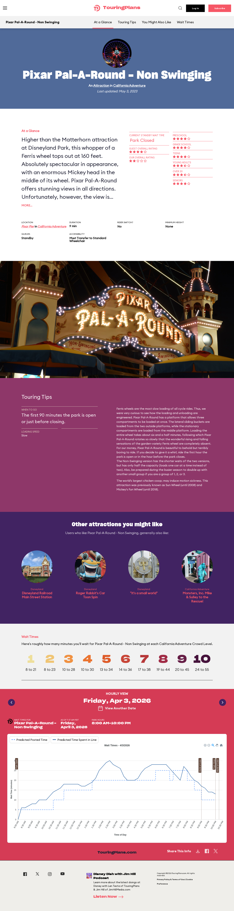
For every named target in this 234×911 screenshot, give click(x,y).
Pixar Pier (27, 226)
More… (26, 205)
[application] (117, 790)
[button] (205, 745)
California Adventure (129, 85)
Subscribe (219, 8)
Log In (195, 8)
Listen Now (109, 896)
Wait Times (185, 22)
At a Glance (103, 22)
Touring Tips (127, 22)
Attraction (101, 85)
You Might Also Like (156, 22)
